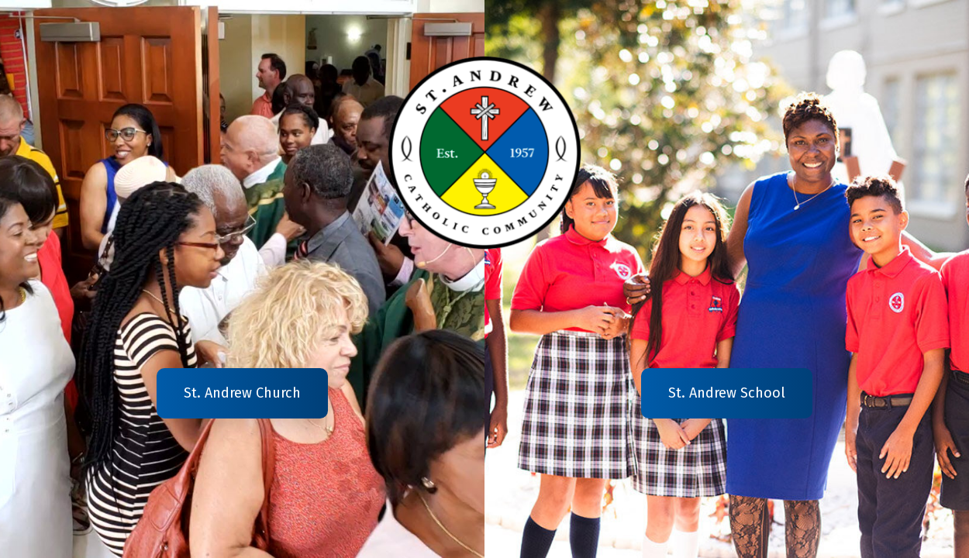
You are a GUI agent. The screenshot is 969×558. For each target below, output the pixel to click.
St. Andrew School (726, 392)
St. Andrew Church (242, 392)
